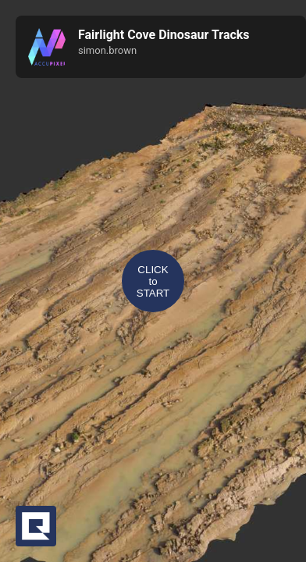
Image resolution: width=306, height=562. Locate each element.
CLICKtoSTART (153, 281)
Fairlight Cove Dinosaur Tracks (164, 34)
